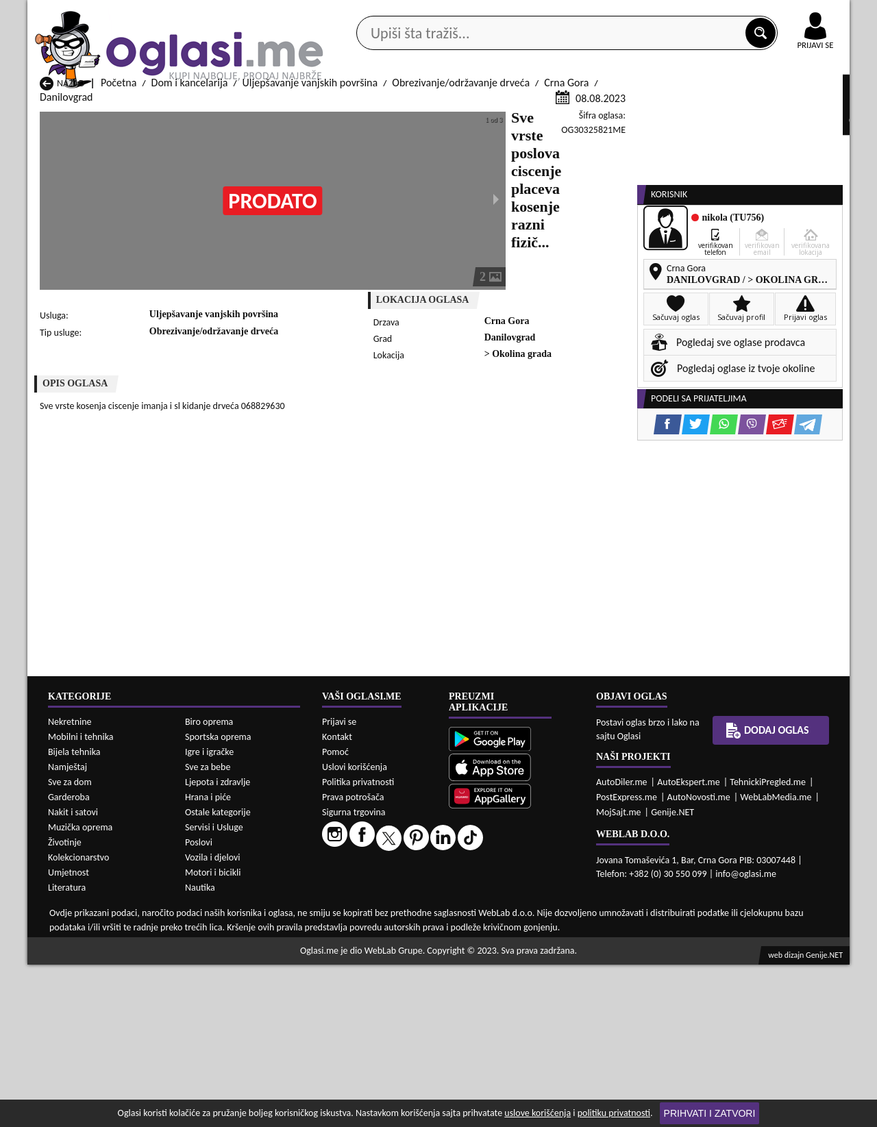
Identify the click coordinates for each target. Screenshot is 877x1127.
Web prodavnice (232, 108)
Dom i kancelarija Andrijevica (104, 1087)
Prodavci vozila (342, 108)
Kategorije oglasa (116, 108)
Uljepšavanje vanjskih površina (310, 245)
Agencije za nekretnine (470, 108)
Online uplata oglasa (787, 13)
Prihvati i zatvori (710, 1113)
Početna (118, 245)
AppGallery (536, 13)
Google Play (363, 12)
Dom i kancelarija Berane (391, 1087)
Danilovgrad (66, 260)
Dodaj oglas (807, 108)
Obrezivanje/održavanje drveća (461, 245)
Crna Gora (566, 245)
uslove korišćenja (537, 1113)
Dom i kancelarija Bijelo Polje (548, 1087)
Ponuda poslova (705, 108)
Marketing (616, 13)
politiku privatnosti (614, 1113)
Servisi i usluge (595, 108)
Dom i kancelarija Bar (235, 1087)
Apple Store (450, 12)
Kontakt (691, 12)
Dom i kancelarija (189, 245)
